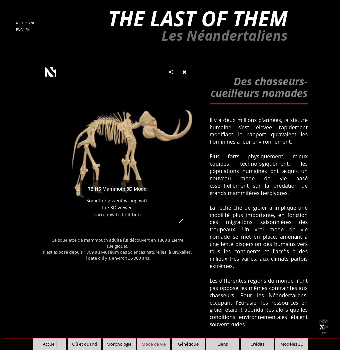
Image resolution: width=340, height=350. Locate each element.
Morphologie (119, 344)
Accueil (50, 344)
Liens (223, 344)
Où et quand (84, 344)
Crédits (257, 344)
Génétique (188, 344)
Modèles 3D (292, 344)
